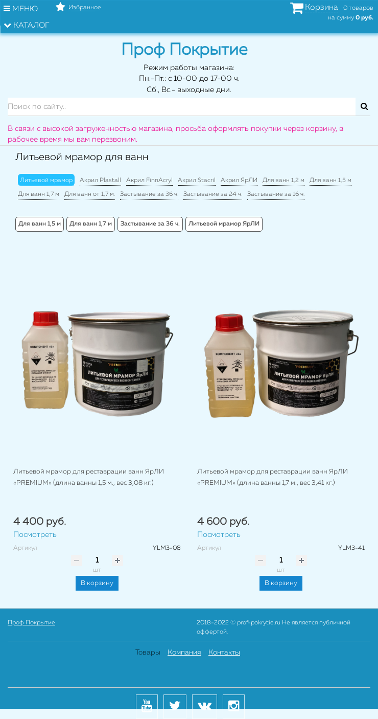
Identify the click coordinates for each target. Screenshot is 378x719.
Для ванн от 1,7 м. (89, 194)
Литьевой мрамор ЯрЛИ (223, 224)
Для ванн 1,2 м (283, 180)
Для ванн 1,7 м (38, 194)
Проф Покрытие (31, 623)
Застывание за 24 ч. (212, 194)
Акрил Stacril (197, 180)
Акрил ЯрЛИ (239, 180)
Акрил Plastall (100, 180)
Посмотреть (35, 534)
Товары (147, 652)
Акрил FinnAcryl (149, 180)
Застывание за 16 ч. (275, 194)
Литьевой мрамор (46, 180)
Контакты (224, 652)
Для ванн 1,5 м (330, 180)
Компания (184, 652)
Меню (21, 9)
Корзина (321, 8)
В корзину (97, 583)
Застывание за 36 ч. (149, 194)
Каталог (27, 25)
